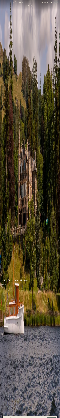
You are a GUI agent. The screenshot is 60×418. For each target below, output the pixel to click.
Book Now (56, 2)
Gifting (52, 2)
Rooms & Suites (8, 2)
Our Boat (44, 2)
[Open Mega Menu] (3, 2)
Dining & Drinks (14, 2)
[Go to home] (30, 4)
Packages (20, 2)
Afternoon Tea (24, 2)
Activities (48, 2)
